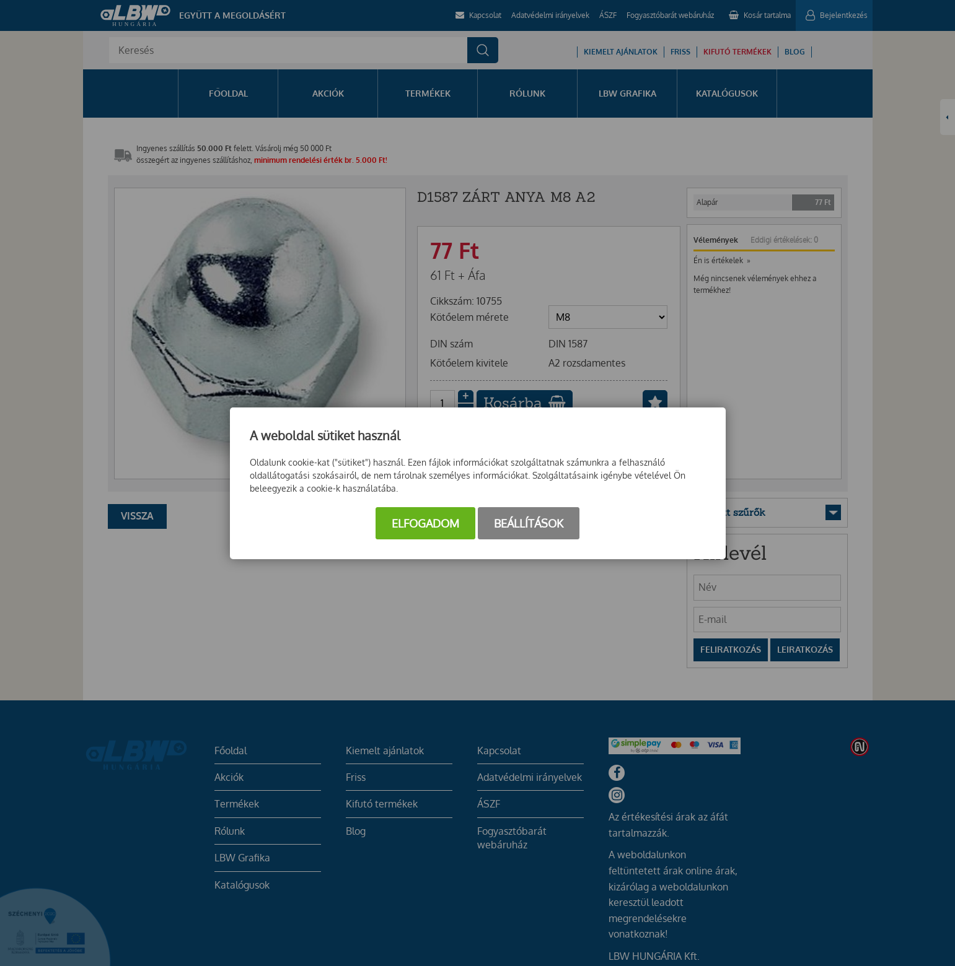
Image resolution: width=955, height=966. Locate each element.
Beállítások (528, 523)
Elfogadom (425, 523)
